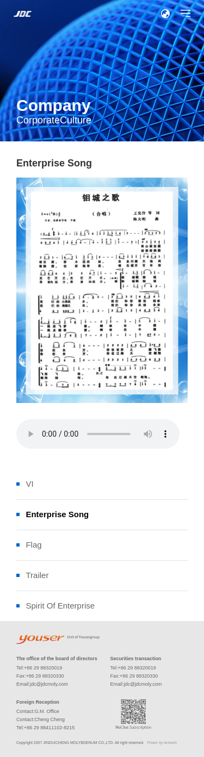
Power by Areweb (161, 742)
